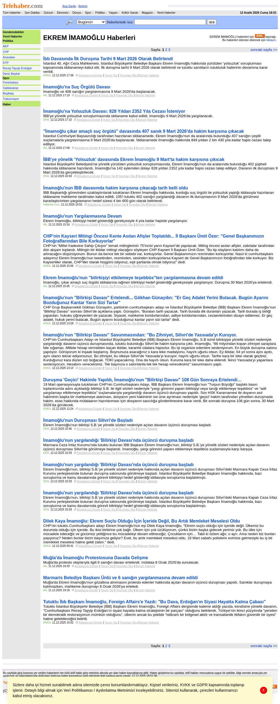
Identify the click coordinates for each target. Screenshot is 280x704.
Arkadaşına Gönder (90, 75)
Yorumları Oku (128, 75)
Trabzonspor (11, 98)
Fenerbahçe (10, 82)
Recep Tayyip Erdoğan (17, 68)
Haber (7, 104)
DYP (6, 62)
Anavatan (9, 57)
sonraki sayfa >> (263, 50)
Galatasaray (10, 88)
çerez (105, 685)
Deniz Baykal (11, 73)
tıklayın (271, 40)
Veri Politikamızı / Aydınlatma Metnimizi (99, 690)
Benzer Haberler (149, 75)
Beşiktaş (8, 93)
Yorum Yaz (111, 75)
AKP (5, 46)
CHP (6, 51)
